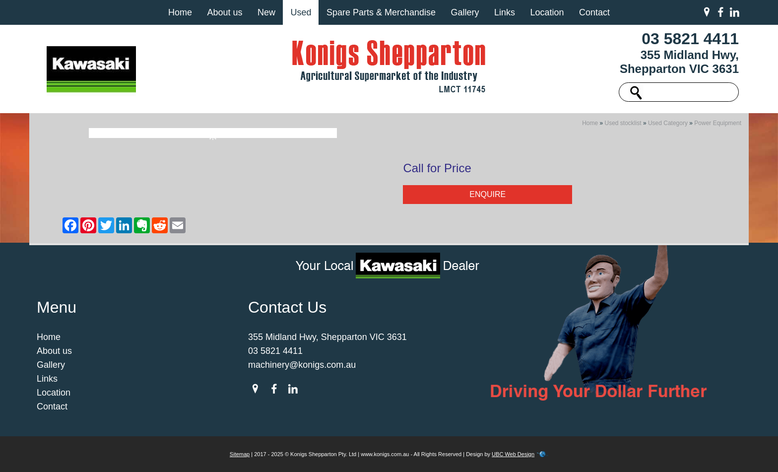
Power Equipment (717, 123)
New (266, 12)
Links (504, 12)
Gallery (465, 12)
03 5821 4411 (690, 39)
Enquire (487, 194)
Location (547, 12)
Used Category (668, 123)
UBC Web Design (513, 454)
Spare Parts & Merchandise (381, 12)
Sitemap (240, 454)
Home (180, 12)
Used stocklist (623, 123)
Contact (594, 12)
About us (224, 12)
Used (300, 12)
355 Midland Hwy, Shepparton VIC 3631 (679, 61)
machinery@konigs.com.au (302, 365)
